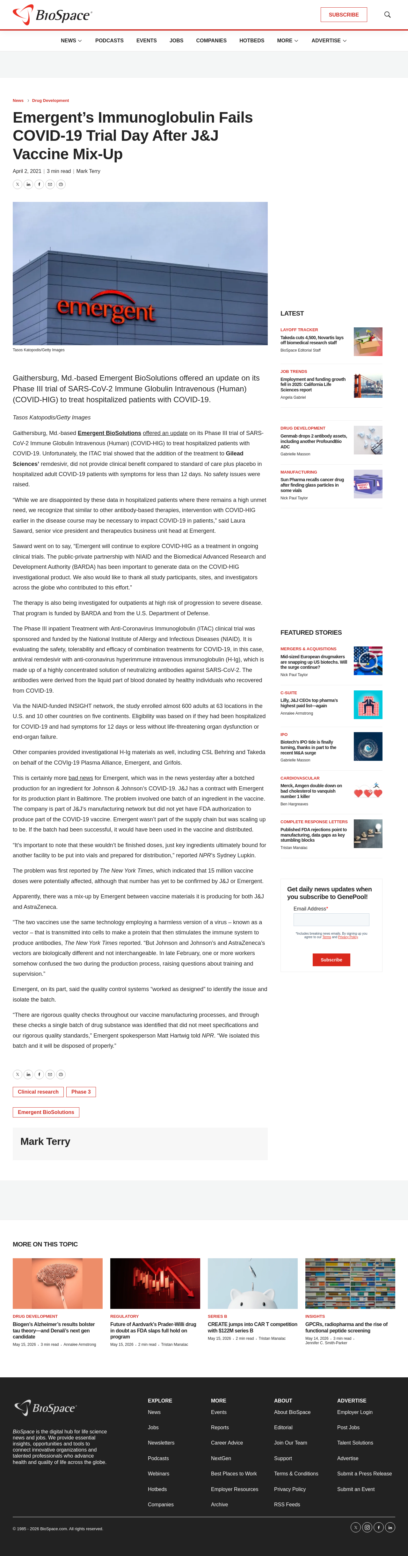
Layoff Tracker (299, 329)
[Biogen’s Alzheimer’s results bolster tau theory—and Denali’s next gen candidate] (58, 1283)
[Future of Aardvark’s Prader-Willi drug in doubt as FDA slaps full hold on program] (155, 1283)
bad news (81, 778)
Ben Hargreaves (294, 804)
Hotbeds (251, 40)
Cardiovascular (300, 778)
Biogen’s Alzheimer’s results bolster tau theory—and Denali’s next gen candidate (54, 1330)
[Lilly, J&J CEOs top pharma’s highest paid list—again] (368, 704)
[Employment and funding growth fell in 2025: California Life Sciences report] (368, 383)
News (68, 40)
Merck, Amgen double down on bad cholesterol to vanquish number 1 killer (311, 791)
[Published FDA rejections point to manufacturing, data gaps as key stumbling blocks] (368, 833)
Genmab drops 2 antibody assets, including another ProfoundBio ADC (313, 441)
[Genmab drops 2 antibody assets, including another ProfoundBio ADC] (368, 440)
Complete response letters (314, 821)
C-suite (288, 692)
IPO (284, 734)
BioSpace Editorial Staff (300, 350)
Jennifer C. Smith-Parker (326, 1343)
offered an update (165, 433)
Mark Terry (88, 171)
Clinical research (38, 1092)
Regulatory (124, 1316)
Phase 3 (81, 1092)
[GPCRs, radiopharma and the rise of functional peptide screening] (350, 1283)
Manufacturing (298, 472)
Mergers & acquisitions (308, 648)
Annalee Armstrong (296, 713)
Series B (217, 1316)
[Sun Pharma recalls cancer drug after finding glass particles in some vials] (368, 484)
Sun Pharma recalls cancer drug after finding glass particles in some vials (312, 485)
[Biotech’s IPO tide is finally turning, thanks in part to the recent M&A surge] (368, 746)
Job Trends (293, 371)
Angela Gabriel (293, 397)
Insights (315, 1316)
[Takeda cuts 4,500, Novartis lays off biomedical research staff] (368, 341)
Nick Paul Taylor (294, 498)
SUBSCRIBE (344, 15)
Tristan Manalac (294, 848)
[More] (80, 40)
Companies (211, 40)
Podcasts (109, 40)
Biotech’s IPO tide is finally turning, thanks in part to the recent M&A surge (308, 747)
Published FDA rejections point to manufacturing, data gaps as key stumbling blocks (313, 835)
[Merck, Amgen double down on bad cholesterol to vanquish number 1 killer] (368, 790)
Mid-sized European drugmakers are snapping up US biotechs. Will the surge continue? (313, 662)
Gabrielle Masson (295, 454)
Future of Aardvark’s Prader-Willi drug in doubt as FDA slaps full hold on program (153, 1330)
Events (146, 40)
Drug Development (50, 100)
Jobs (177, 40)
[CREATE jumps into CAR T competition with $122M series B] (253, 1283)
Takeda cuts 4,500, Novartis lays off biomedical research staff (312, 340)
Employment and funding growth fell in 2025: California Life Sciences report (313, 385)
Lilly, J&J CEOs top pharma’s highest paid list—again (309, 703)
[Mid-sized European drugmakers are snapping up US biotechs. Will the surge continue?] (368, 660)
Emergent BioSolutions (109, 433)
